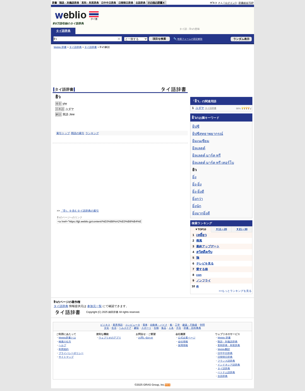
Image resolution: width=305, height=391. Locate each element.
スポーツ (146, 328)
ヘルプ (62, 345)
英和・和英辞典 (90, 2)
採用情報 (183, 345)
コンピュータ (132, 325)
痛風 (199, 240)
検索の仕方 (65, 341)
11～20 (221, 229)
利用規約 (64, 349)
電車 (145, 325)
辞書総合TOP (246, 2)
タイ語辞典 (63, 30)
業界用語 (118, 325)
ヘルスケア (125, 328)
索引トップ (63, 133)
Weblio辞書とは (67, 337)
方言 (178, 328)
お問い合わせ (145, 337)
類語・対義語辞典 (69, 2)
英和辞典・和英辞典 (229, 345)
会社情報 (183, 341)
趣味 (136, 328)
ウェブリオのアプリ (110, 337)
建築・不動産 (189, 325)
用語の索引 (77, 133)
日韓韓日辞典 (125, 2)
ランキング (92, 133)
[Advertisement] (178, 17)
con (199, 275)
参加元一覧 (94, 306)
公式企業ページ (186, 337)
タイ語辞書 (90, 47)
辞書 (54, 2)
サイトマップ (66, 356)
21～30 (242, 229)
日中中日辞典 (108, 2)
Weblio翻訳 (224, 349)
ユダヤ (69, 109)
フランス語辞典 (226, 360)
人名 (171, 328)
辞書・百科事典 (192, 328)
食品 (163, 328)
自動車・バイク (158, 325)
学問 (202, 325)
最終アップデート (207, 246)
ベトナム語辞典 (226, 372)
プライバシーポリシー (71, 353)
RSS (167, 385)
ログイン (230, 2)
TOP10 (200, 229)
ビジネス (105, 325)
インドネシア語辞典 (229, 364)
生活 (113, 328)
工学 (177, 325)
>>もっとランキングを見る (235, 290)
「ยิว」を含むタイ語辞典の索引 (80, 210)
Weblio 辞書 (60, 47)
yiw (65, 103)
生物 (156, 328)
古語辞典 (140, 2)
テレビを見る (205, 263)
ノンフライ (203, 280)
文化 (106, 328)
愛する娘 (202, 269)
